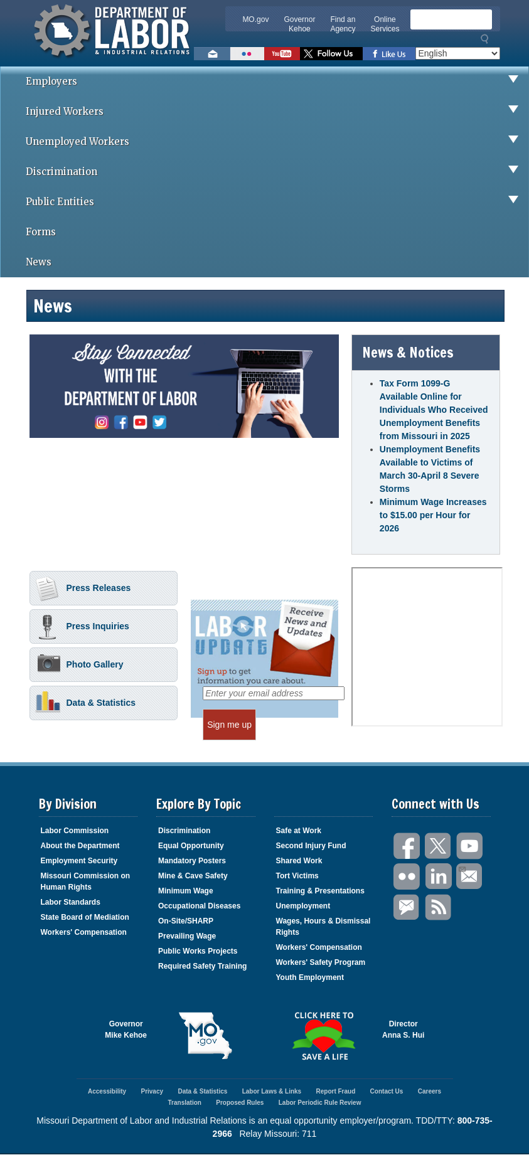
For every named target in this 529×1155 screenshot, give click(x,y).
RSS (438, 907)
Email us (212, 53)
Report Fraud (335, 1091)
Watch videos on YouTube (282, 53)
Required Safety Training (202, 966)
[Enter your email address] (274, 693)
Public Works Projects (198, 951)
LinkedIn (438, 876)
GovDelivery (407, 907)
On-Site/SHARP (185, 921)
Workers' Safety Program (321, 962)
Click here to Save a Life (324, 1036)
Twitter (438, 846)
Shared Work (299, 860)
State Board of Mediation (85, 917)
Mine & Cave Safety (193, 875)
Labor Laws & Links (271, 1091)
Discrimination (277, 172)
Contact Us (386, 1091)
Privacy (152, 1091)
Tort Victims (297, 875)
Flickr (407, 876)
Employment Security (79, 860)
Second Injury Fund (311, 845)
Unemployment (303, 906)
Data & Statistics (85, 703)
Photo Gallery (79, 665)
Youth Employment (310, 977)
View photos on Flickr (247, 53)
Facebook (407, 846)
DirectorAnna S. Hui (403, 1029)
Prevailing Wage (187, 936)
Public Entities (277, 202)
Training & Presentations (320, 890)
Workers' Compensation (84, 932)
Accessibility (107, 1091)
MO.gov (255, 19)
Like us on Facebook (389, 53)
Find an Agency (342, 24)
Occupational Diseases (199, 906)
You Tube (470, 846)
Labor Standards (70, 902)
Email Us (461, 867)
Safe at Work (298, 830)
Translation (184, 1102)
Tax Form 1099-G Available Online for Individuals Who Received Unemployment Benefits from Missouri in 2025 (434, 409)
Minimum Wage (185, 890)
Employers (277, 82)
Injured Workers (277, 112)
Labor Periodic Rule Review (320, 1102)
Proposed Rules (240, 1102)
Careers (429, 1091)
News (38, 262)
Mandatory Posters (192, 860)
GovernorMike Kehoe (126, 1029)
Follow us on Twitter (331, 53)
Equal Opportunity (191, 845)
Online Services (384, 24)
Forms (41, 232)
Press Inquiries (82, 627)
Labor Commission (75, 830)
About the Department (80, 845)
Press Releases (83, 589)
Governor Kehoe (299, 24)
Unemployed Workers (277, 142)
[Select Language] (457, 53)
